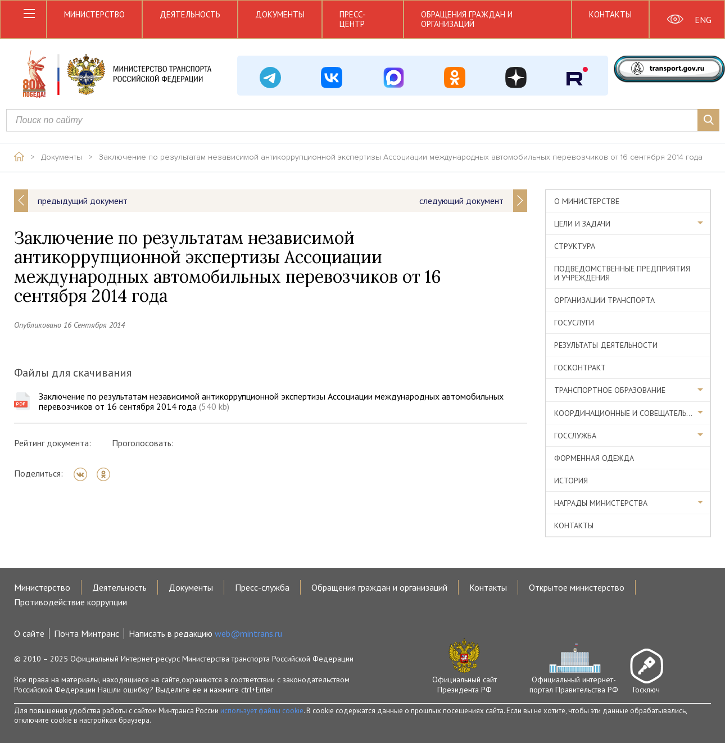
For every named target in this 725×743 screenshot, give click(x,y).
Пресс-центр (352, 19)
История (571, 480)
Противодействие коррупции (70, 602)
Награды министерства (600, 503)
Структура (574, 246)
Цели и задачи (582, 224)
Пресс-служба (262, 587)
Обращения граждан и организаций (467, 19)
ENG (703, 20)
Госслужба (575, 436)
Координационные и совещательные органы (632, 413)
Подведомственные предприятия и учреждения (622, 273)
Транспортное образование (609, 390)
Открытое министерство (576, 587)
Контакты (610, 14)
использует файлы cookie (261, 710)
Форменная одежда (594, 458)
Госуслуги (574, 323)
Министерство (94, 14)
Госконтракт (580, 368)
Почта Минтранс (86, 633)
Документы (280, 14)
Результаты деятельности (606, 345)
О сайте (29, 633)
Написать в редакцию (205, 633)
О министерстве (586, 201)
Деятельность (190, 14)
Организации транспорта (604, 300)
